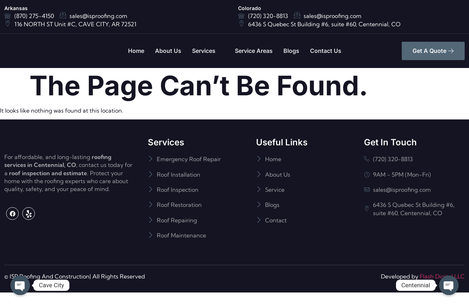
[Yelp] (28, 242)
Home (136, 50)
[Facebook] (12, 242)
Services (207, 51)
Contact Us (325, 50)
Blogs (291, 50)
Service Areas (254, 50)
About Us (168, 50)
